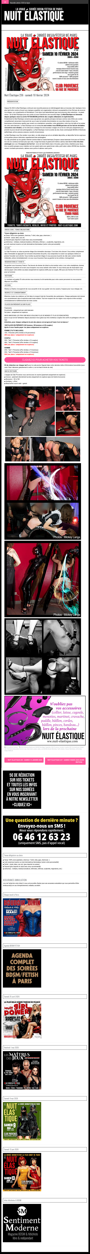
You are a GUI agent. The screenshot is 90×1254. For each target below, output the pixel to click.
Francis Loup (22, 748)
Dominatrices (75, 746)
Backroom (32, 746)
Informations (9, 746)
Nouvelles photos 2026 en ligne (20, 3)
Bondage (42, 746)
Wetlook (10, 750)
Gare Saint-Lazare (32, 748)
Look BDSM (44, 748)
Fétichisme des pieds (13, 748)
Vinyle (6, 750)
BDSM (37, 746)
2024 (22, 746)
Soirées (16, 746)
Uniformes (79, 748)
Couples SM (67, 746)
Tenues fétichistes (70, 748)
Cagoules (48, 746)
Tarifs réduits (61, 748)
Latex (38, 748)
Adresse (26, 746)
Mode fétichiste (52, 748)
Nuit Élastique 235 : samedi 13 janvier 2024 (24, 759)
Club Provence (55, 746)
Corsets (62, 746)
